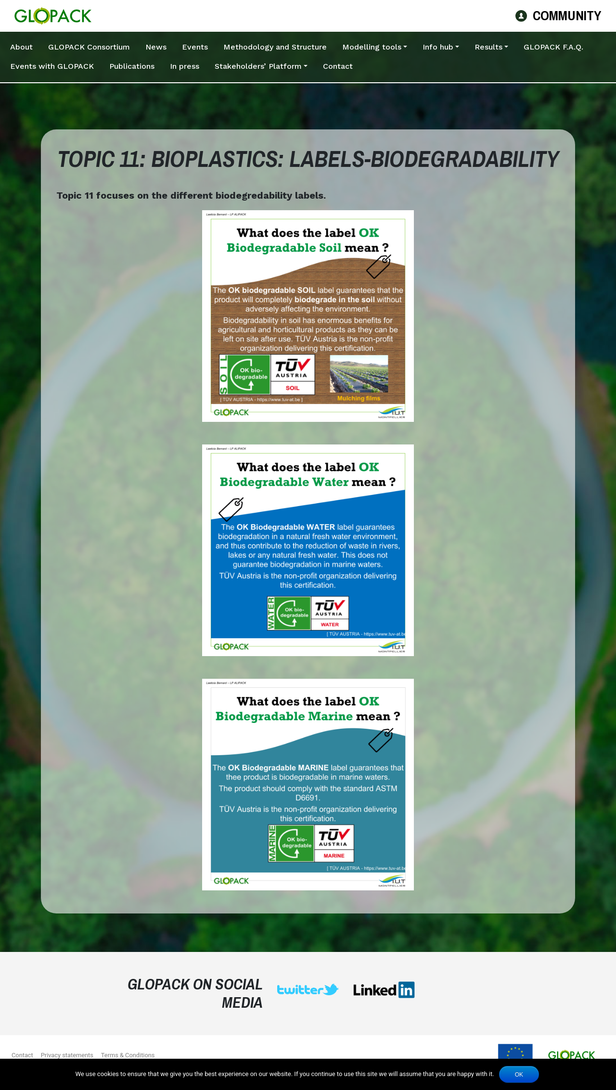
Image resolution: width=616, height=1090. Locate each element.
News (156, 46)
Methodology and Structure (275, 46)
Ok (519, 1074)
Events (195, 46)
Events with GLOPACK (52, 66)
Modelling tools (371, 46)
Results (488, 46)
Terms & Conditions (128, 1055)
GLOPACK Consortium (89, 46)
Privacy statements (67, 1055)
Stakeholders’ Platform (258, 66)
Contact (338, 66)
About (21, 46)
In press (184, 66)
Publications (131, 66)
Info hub (438, 46)
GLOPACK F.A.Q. (553, 46)
